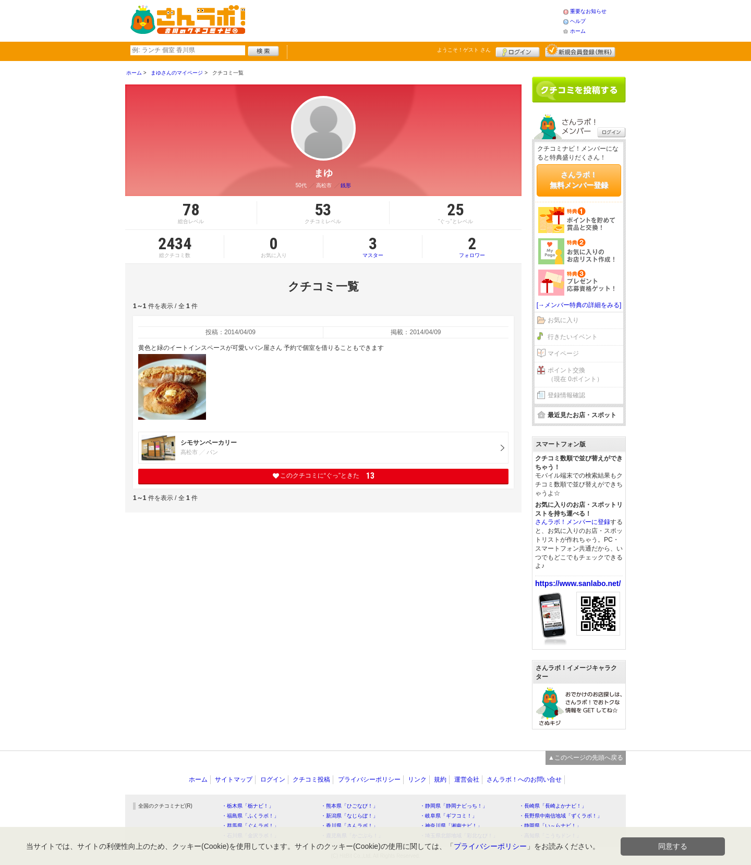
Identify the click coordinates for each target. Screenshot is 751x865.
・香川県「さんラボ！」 (349, 826)
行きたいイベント (573, 336)
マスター (372, 246)
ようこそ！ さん (464, 50)
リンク (417, 779)
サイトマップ (233, 779)
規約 (440, 779)
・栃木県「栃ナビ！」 (248, 806)
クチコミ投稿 (311, 779)
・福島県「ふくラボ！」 (250, 816)
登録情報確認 (566, 395)
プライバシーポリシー (369, 779)
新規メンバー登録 (580, 50)
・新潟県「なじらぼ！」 (349, 816)
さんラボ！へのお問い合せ (524, 779)
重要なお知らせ (588, 11)
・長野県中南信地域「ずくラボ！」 (560, 816)
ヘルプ (578, 21)
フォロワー (472, 246)
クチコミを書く (579, 90)
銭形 (346, 185)
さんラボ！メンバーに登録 (572, 522)
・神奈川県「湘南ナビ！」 (451, 826)
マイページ (563, 353)
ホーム (578, 31)
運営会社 (466, 779)
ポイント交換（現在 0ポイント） (575, 375)
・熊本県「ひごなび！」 (349, 806)
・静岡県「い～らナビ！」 (550, 826)
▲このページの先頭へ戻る (585, 757)
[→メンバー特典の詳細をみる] (579, 305)
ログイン (517, 50)
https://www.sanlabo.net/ (578, 583)
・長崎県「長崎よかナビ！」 (553, 806)
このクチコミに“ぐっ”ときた (323, 476)
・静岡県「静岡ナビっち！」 (454, 806)
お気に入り (563, 320)
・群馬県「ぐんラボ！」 (250, 826)
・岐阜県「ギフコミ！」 (448, 816)
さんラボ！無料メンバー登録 (579, 179)
